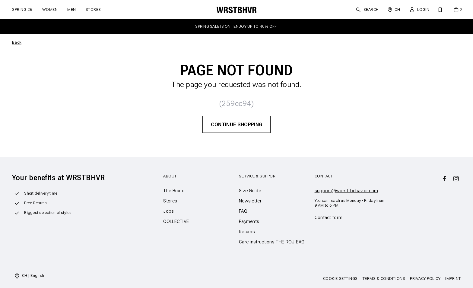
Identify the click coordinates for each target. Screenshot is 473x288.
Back (16, 42)
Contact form (329, 217)
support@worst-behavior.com (346, 190)
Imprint (453, 278)
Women (50, 9)
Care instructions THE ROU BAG (272, 242)
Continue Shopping (236, 124)
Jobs (168, 211)
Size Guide (250, 190)
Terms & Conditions (384, 278)
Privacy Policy (425, 278)
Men (71, 9)
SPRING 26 (22, 9)
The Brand (174, 190)
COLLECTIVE (176, 221)
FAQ (243, 211)
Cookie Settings (340, 278)
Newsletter (250, 201)
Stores (93, 9)
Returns (247, 231)
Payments (249, 221)
